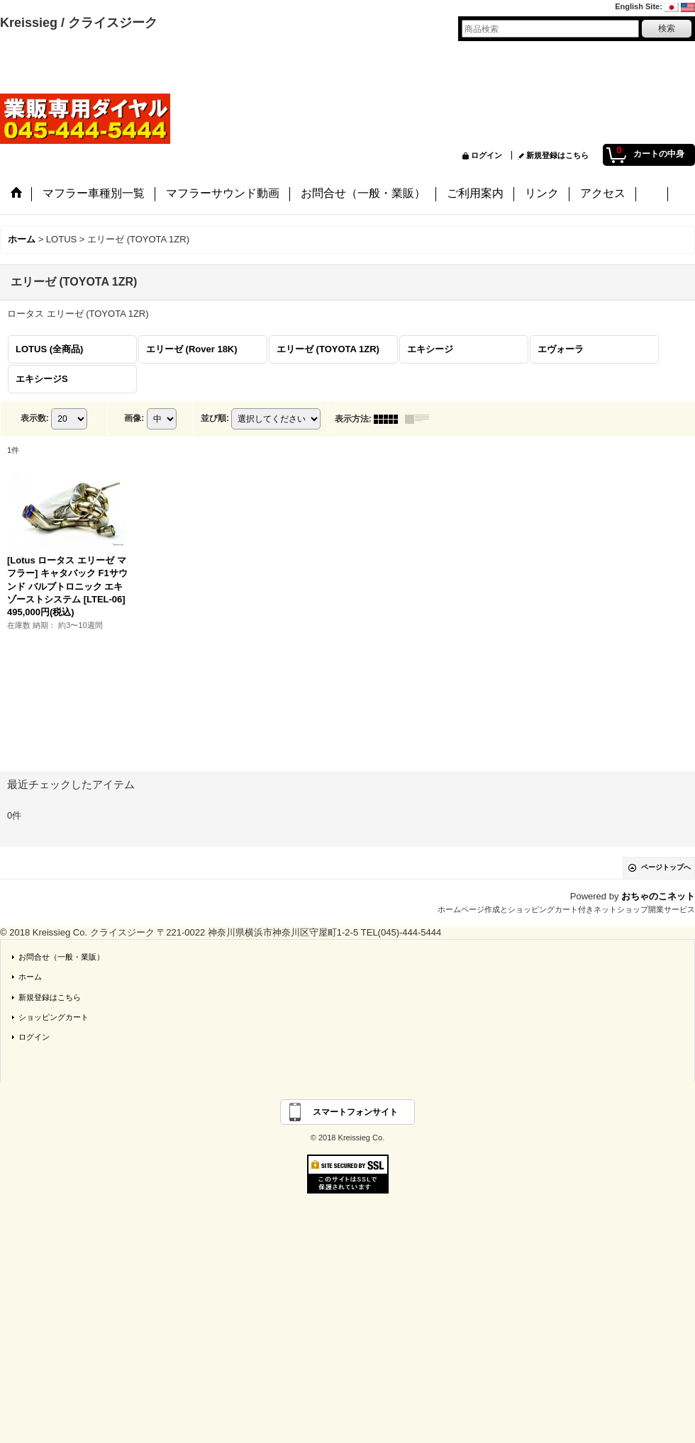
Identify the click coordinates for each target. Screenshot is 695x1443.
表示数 (35, 418)
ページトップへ (666, 867)
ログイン (486, 155)
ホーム (30, 976)
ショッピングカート (53, 1017)
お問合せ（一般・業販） (61, 957)
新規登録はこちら (557, 155)
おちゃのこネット (658, 896)
